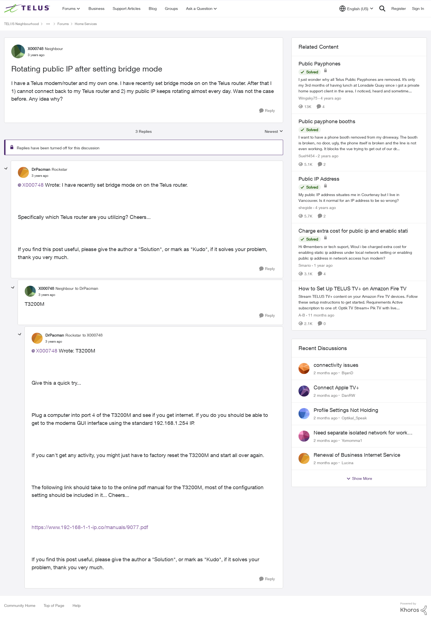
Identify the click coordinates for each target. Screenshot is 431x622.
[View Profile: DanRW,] (304, 391)
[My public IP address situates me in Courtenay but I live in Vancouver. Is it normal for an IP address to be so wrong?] (359, 197)
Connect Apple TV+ (336, 387)
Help (77, 605)
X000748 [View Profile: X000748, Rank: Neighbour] (35, 48)
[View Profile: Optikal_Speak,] (304, 413)
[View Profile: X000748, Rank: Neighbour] (18, 51)
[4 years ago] (330, 98)
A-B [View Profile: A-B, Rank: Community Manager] (302, 314)
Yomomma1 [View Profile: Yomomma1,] (352, 440)
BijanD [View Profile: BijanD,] (347, 372)
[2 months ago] (326, 373)
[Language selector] (356, 8)
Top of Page (54, 605)
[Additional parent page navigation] (48, 24)
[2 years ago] (327, 155)
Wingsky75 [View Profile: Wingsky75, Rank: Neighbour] (308, 98)
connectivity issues (336, 365)
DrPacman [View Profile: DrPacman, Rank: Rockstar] (41, 169)
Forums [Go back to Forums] (63, 24)
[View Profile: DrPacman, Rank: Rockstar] (23, 172)
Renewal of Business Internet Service (357, 455)
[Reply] (267, 110)
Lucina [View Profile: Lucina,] (347, 462)
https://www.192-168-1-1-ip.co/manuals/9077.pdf (90, 527)
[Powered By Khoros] (413, 608)
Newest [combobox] (274, 131)
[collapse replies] (6, 168)
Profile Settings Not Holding (346, 410)
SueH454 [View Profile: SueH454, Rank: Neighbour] (307, 155)
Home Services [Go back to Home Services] (86, 24)
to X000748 (92, 335)
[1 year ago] (322, 265)
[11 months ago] (320, 315)
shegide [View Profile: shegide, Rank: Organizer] (305, 207)
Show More (359, 478)
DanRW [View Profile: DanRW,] (348, 395)
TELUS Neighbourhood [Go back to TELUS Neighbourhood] (21, 24)
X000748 (33, 185)
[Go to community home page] (27, 8)
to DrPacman (86, 288)
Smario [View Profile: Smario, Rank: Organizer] (305, 265)
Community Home (19, 605)
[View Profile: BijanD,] (304, 368)
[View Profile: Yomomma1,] (304, 436)
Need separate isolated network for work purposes (360, 433)
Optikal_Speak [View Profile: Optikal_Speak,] (354, 417)
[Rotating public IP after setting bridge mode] (40, 175)
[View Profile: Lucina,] (304, 458)
